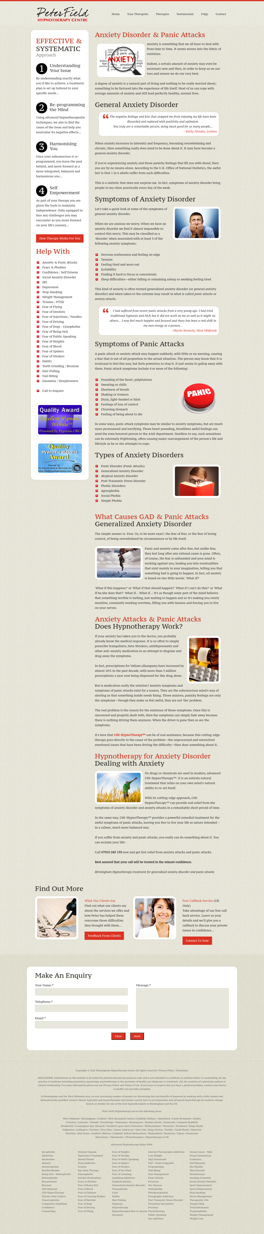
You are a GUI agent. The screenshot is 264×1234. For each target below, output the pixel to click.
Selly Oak (140, 1129)
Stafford (96, 1133)
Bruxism (46, 1185)
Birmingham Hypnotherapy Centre (116, 1070)
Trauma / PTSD (53, 302)
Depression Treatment (90, 1155)
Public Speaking (157, 1214)
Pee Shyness (155, 1185)
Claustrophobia (50, 1200)
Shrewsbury (101, 1137)
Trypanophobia (198, 1211)
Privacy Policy (166, 1070)
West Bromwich (117, 1118)
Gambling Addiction (123, 1177)
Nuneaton (137, 1126)
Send (137, 1036)
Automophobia (50, 1166)
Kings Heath (196, 1126)
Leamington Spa (84, 1126)
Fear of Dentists (53, 312)
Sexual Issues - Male (201, 1151)
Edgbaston (68, 1129)
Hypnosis (117, 1203)
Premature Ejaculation (161, 1203)
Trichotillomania (199, 1207)
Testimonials (185, 14)
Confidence (48, 1207)
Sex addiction (156, 1218)
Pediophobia (155, 1189)
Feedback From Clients (104, 936)
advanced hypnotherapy (186, 1100)
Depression (50, 287)
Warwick (100, 1126)
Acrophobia (48, 1151)
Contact (221, 14)
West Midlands (76, 1096)
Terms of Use (132, 1085)
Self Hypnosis (197, 1163)
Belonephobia (50, 1177)
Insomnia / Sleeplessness (60, 381)
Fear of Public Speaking (59, 336)
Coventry (71, 1122)
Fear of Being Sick (55, 331)
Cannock (182, 1122)
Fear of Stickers (53, 356)
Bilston (107, 1133)
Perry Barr (106, 1129)
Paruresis (153, 1181)
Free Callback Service (198, 901)
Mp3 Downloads (157, 1159)
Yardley (169, 1129)
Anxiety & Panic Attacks (59, 262)
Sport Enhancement (201, 1189)
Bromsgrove (136, 1122)
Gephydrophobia (121, 1181)
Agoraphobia (110, 491)
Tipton (180, 1133)
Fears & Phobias (54, 267)
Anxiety (46, 1163)
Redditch (193, 1122)
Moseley (94, 1129)
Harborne (196, 1129)
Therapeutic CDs (199, 1200)
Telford (128, 1133)
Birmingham (51, 1096)
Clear (118, 1036)
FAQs (204, 14)
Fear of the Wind (121, 1170)
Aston (117, 1129)
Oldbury (151, 1118)
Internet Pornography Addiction (166, 1151)
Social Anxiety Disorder (59, 277)
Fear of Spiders (53, 351)
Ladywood (127, 1129)
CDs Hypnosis (50, 1189)
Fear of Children (87, 1192)
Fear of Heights (53, 341)
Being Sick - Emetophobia (56, 1174)
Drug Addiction (86, 1163)
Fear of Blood (51, 346)
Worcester (168, 1126)
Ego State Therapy (88, 1170)
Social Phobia (110, 496)
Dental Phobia (86, 1159)
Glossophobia (119, 1189)
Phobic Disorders (113, 486)
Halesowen (121, 1122)
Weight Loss (196, 1218)
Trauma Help (197, 1203)
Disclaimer (182, 1070)
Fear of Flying (52, 307)
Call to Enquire (53, 391)
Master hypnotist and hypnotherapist (99, 1100)
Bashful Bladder (51, 1170)
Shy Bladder (196, 1166)
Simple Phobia (111, 501)
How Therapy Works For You (59, 238)
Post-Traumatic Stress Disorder (123, 481)
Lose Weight (155, 1155)
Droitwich (181, 1126)
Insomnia (117, 1214)
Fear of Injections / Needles (62, 317)
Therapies (162, 14)
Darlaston (169, 1133)
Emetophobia (85, 1174)
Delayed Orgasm (87, 1151)
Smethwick (164, 1118)
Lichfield (117, 1133)
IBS (44, 282)
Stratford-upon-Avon (118, 1126)
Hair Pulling (51, 371)
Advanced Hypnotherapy (125, 1144)
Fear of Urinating (122, 1174)
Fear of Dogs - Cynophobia (61, 327)
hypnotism (162, 1100)
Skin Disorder (197, 1170)
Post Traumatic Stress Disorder (165, 1200)
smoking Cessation (200, 1177)
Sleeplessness (197, 1174)
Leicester (83, 1122)
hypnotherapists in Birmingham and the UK (152, 1103)
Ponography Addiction (161, 1196)
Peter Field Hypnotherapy (116, 1111)
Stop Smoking (52, 292)
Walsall (94, 1122)
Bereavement (49, 1181)
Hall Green (84, 1133)
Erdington (82, 1129)
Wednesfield (155, 1133)
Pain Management (158, 1174)
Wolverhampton (135, 1137)
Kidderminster (153, 1126)
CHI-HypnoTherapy (53, 1192)
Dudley (197, 1118)
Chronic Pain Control (54, 1196)
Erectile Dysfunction (89, 1177)
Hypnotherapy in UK (157, 1137)
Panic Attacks (156, 1177)
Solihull (102, 1118)
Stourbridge (107, 1122)
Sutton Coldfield (136, 1118)
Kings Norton (155, 1129)
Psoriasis (153, 1207)
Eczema (82, 1166)
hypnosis (178, 1096)
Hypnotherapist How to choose (129, 1211)
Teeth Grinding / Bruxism (60, 366)
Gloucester (192, 1133)
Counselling (48, 1211)
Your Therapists (137, 14)
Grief (115, 1192)
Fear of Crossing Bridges (91, 1196)
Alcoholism (48, 1159)
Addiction (47, 1155)
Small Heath (182, 1129)
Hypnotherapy (120, 1207)
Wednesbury (139, 1133)
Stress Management (201, 1196)
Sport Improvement (201, 1185)
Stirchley (71, 1133)
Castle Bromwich (181, 1118)
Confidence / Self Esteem (60, 272)
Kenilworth (67, 1126)
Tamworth (169, 1122)
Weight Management (57, 297)
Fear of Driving (53, 322)
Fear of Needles (121, 1155)
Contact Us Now (197, 941)
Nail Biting (50, 376)
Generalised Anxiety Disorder (128, 1185)
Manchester (117, 1137)
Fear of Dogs (85, 1203)
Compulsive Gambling (54, 1203)
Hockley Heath (153, 1122)
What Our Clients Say (100, 901)
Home (116, 14)
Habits (47, 361)
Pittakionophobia (158, 1192)
